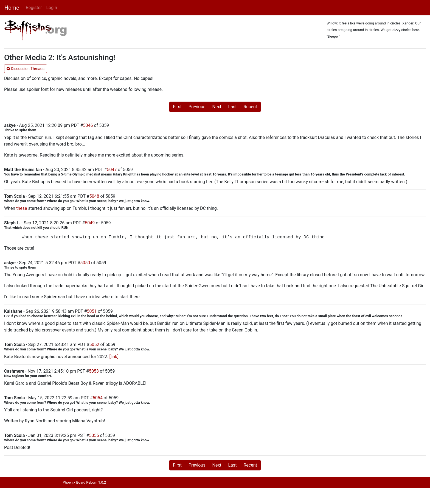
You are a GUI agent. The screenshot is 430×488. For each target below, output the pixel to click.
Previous (197, 106)
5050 (85, 262)
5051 (92, 311)
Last (232, 106)
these (21, 208)
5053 (94, 371)
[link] (113, 356)
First (177, 106)
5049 (90, 222)
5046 (88, 125)
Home (11, 7)
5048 (94, 196)
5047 (112, 169)
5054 (98, 397)
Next (216, 106)
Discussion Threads (25, 68)
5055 (94, 435)
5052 (94, 344)
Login (51, 7)
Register (34, 7)
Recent (250, 106)
